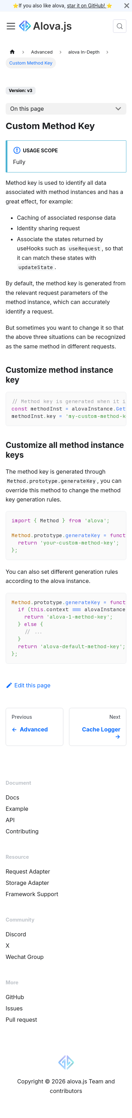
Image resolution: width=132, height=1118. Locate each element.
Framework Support (32, 894)
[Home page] (12, 51)
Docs (12, 797)
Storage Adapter (27, 882)
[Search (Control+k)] (119, 26)
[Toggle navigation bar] (11, 26)
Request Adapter (28, 871)
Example (17, 808)
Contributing (22, 831)
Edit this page (28, 685)
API (10, 820)
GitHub (15, 997)
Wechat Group (25, 956)
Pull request (21, 1019)
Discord (16, 934)
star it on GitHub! (86, 5)
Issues (14, 1008)
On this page (27, 108)
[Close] (126, 5)
